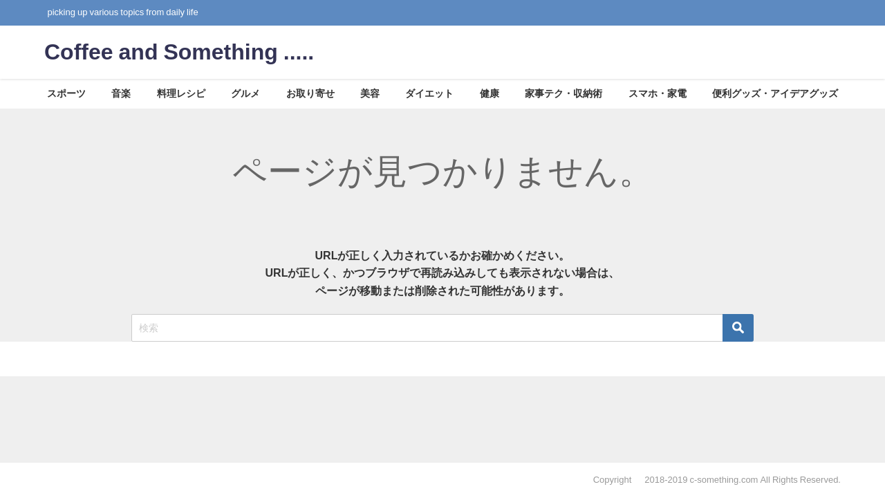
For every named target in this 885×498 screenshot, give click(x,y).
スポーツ (66, 93)
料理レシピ (181, 93)
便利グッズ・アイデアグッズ (775, 93)
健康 (489, 93)
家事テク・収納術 (563, 93)
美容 (370, 93)
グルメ (245, 93)
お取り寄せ (310, 93)
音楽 (121, 93)
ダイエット (429, 93)
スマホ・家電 (657, 93)
